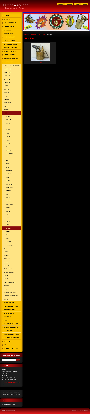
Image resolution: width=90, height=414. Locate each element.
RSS (77, 4)
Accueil (61, 4)
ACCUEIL (26, 34)
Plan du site (69, 4)
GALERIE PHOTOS (36, 34)
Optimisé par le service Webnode (80, 410)
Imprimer (85, 4)
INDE (43, 34)
